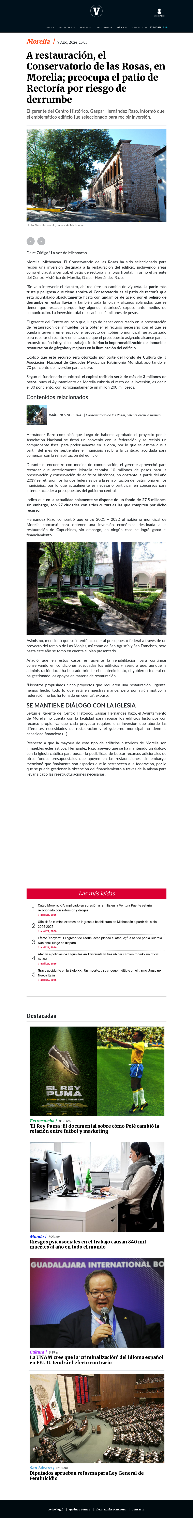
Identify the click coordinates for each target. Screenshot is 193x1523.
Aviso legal (55, 1509)
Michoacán (67, 27)
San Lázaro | (42, 1467)
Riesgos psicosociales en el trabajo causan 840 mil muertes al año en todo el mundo (88, 1244)
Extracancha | (44, 1120)
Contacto (138, 1509)
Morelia (86, 27)
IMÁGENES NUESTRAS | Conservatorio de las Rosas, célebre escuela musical (105, 415)
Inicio (49, 27)
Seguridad (104, 27)
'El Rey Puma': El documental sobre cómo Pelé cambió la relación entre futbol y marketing (94, 1128)
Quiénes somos (79, 1509)
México (122, 27)
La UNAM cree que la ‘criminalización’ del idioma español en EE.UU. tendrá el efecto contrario (97, 1360)
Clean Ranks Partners (111, 1509)
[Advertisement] (96, 827)
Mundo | (38, 1236)
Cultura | (39, 1352)
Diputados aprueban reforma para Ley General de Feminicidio (87, 1475)
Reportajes (140, 27)
